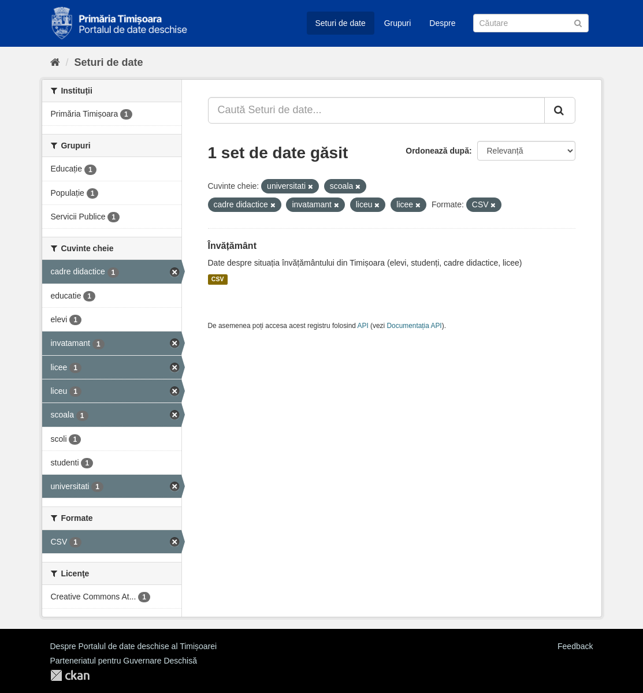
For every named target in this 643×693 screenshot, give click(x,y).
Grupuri (397, 23)
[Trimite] (578, 22)
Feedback (575, 646)
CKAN (70, 675)
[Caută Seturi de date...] (376, 110)
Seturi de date (340, 23)
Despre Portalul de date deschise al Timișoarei (133, 646)
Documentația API (414, 326)
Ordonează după (437, 150)
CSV (217, 279)
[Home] (55, 62)
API (363, 326)
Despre (442, 23)
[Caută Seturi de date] (531, 23)
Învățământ (232, 246)
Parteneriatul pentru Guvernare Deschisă (123, 660)
